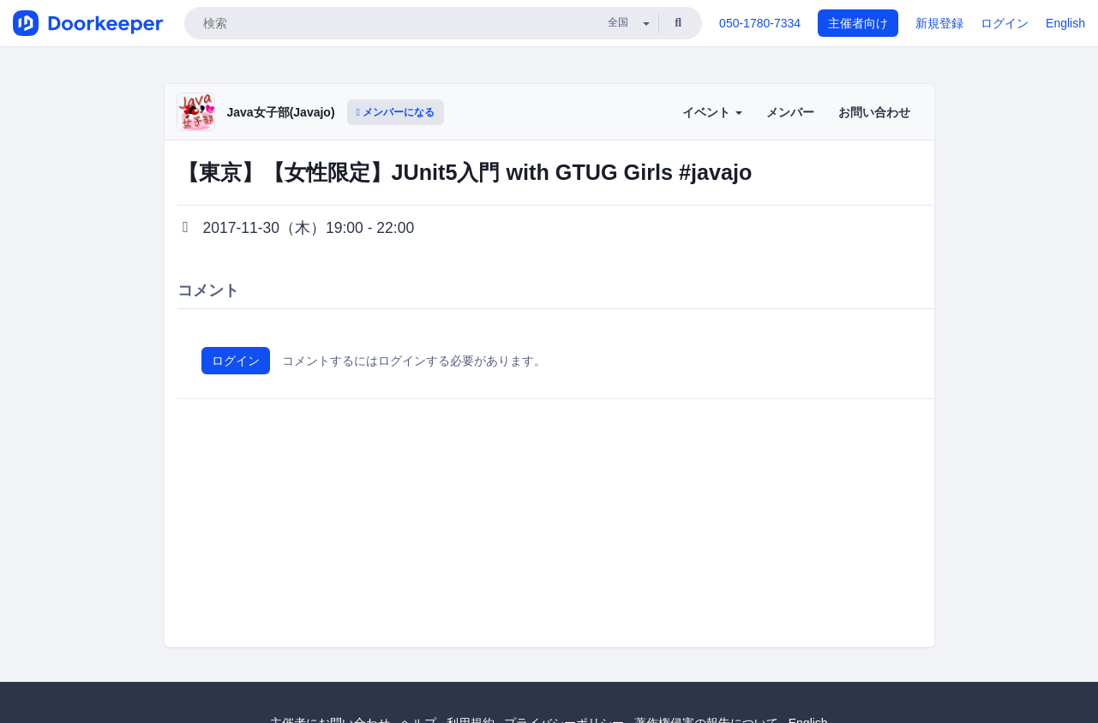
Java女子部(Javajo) (281, 112)
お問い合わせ (874, 112)
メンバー (790, 112)
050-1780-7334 (760, 23)
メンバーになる (396, 112)
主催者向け (858, 23)
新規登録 (939, 23)
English (1065, 23)
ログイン (1005, 23)
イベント (712, 112)
